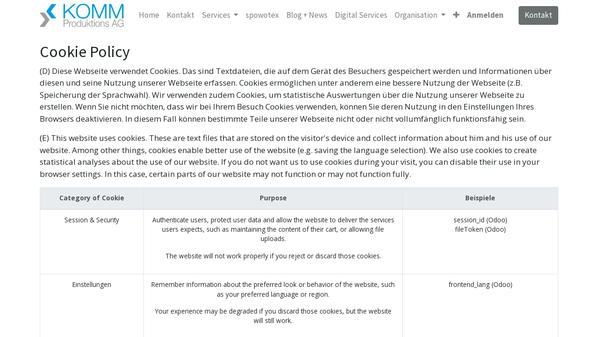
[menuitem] (149, 15)
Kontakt (538, 15)
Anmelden (485, 15)
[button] (456, 15)
